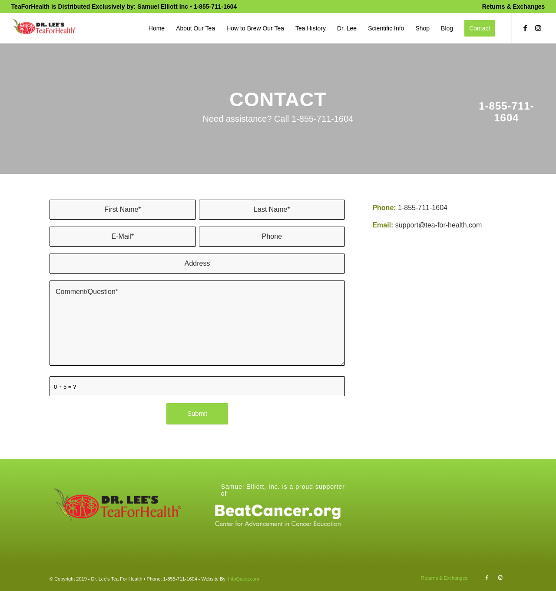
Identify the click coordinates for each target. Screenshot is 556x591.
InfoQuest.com (243, 578)
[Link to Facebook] (525, 27)
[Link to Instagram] (538, 27)
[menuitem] (511, 6)
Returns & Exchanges (513, 6)
